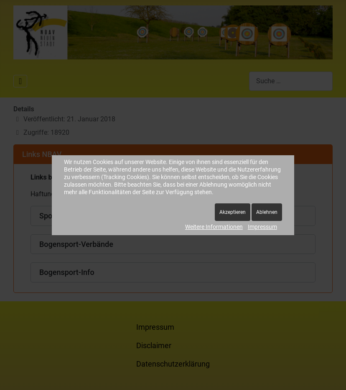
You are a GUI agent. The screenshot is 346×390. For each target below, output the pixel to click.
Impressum (262, 226)
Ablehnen (266, 212)
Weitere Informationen (214, 226)
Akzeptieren (232, 212)
